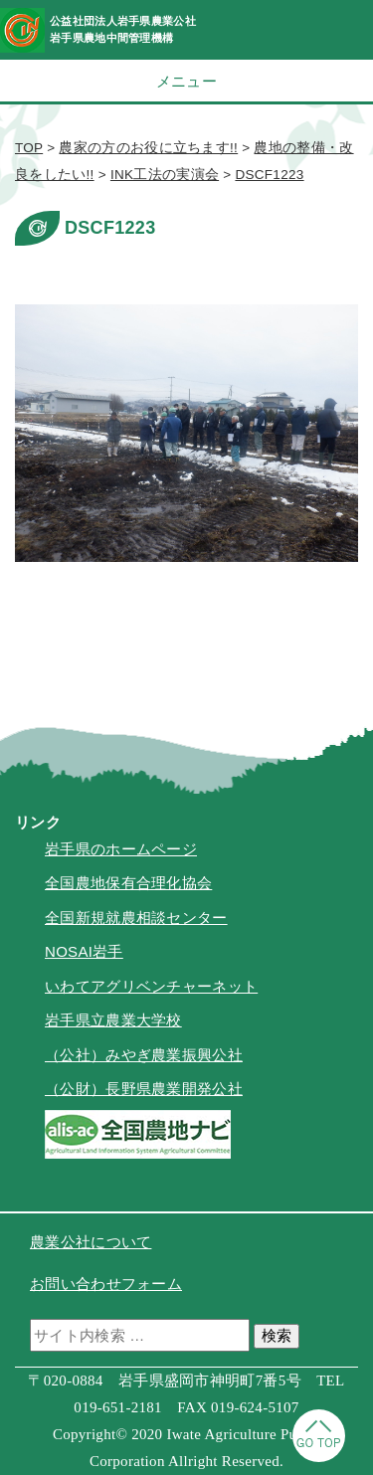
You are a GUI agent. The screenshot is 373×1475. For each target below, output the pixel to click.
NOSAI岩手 (84, 951)
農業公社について (90, 1241)
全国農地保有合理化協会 (128, 882)
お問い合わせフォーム (106, 1283)
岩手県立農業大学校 (113, 1020)
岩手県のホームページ (121, 848)
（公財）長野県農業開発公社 (144, 1088)
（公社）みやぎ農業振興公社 (144, 1054)
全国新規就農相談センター (136, 917)
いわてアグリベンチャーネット (151, 986)
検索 (276, 1335)
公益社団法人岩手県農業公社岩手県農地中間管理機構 (123, 29)
